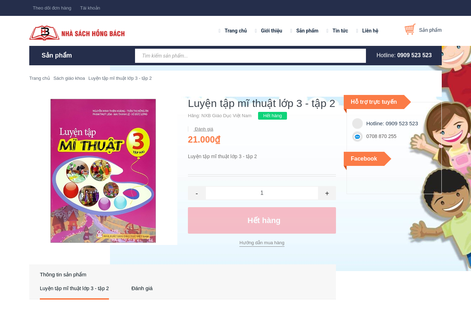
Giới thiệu (271, 31)
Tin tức (340, 31)
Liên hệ (370, 31)
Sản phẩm (307, 31)
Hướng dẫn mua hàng (261, 242)
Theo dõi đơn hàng (52, 8)
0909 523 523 (414, 55)
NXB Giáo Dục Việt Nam (226, 115)
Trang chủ (236, 31)
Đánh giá (203, 129)
